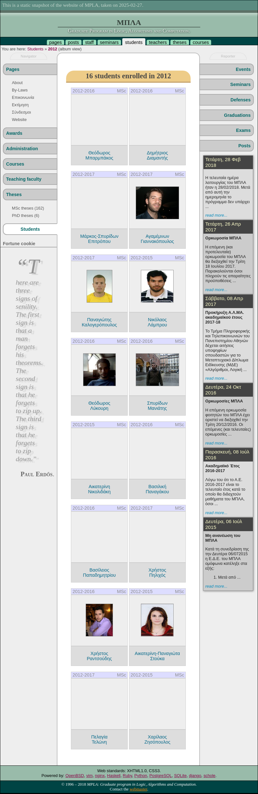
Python (140, 775)
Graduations (237, 115)
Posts (244, 145)
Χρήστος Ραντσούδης (99, 656)
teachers (158, 42)
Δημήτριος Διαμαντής (157, 155)
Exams (243, 130)
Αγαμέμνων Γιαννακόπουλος (157, 239)
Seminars (240, 84)
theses (179, 42)
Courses (15, 164)
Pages (12, 69)
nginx (100, 775)
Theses (14, 194)
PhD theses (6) (25, 215)
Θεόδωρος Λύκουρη (99, 406)
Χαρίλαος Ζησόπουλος (157, 739)
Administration (22, 148)
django (195, 775)
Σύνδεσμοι (21, 112)
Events (243, 69)
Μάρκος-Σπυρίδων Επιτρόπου (99, 239)
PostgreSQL (161, 775)
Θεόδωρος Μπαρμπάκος (99, 155)
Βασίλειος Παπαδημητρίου (99, 572)
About (17, 82)
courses (201, 42)
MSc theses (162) (28, 208)
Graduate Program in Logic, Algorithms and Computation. (129, 30)
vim (89, 775)
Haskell (113, 775)
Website (19, 119)
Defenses (240, 99)
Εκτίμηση (20, 104)
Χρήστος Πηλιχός (157, 572)
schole (209, 775)
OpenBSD (74, 775)
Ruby (127, 775)
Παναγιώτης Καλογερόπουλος (99, 322)
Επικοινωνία (23, 97)
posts (73, 42)
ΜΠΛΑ (129, 22)
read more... (216, 215)
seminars (109, 42)
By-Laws (20, 90)
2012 (52, 49)
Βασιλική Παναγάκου (157, 489)
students (133, 42)
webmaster (138, 789)
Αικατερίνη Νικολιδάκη (99, 489)
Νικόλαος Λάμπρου (157, 322)
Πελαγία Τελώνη (99, 739)
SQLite (180, 775)
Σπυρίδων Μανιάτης (157, 406)
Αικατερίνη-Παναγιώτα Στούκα (157, 656)
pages (55, 42)
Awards (14, 133)
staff (89, 42)
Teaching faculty (23, 179)
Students (35, 49)
